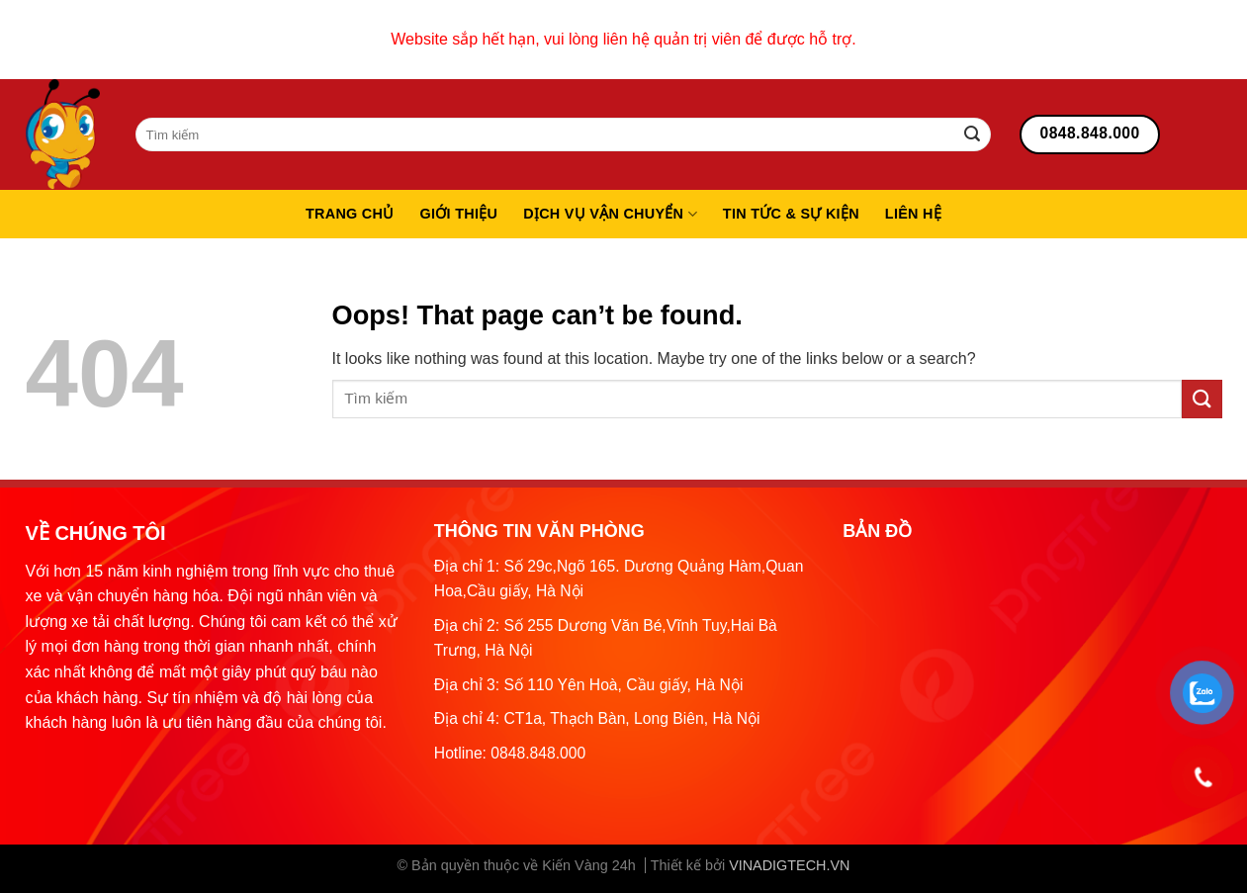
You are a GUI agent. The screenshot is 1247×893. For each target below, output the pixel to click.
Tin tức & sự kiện (791, 214)
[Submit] (972, 134)
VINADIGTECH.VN (789, 865)
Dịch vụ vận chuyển (610, 214)
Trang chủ (350, 214)
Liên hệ (913, 214)
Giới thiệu (459, 214)
